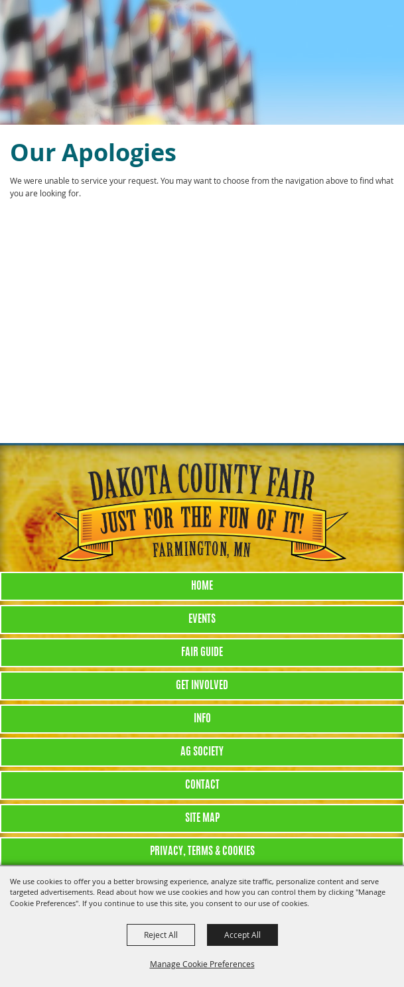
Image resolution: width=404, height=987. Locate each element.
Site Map (202, 818)
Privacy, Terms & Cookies (202, 851)
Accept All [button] (242, 934)
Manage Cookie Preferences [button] (202, 963)
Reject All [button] (161, 934)
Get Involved (202, 686)
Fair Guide (202, 652)
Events (202, 619)
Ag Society (202, 752)
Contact (202, 785)
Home (202, 586)
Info (202, 719)
